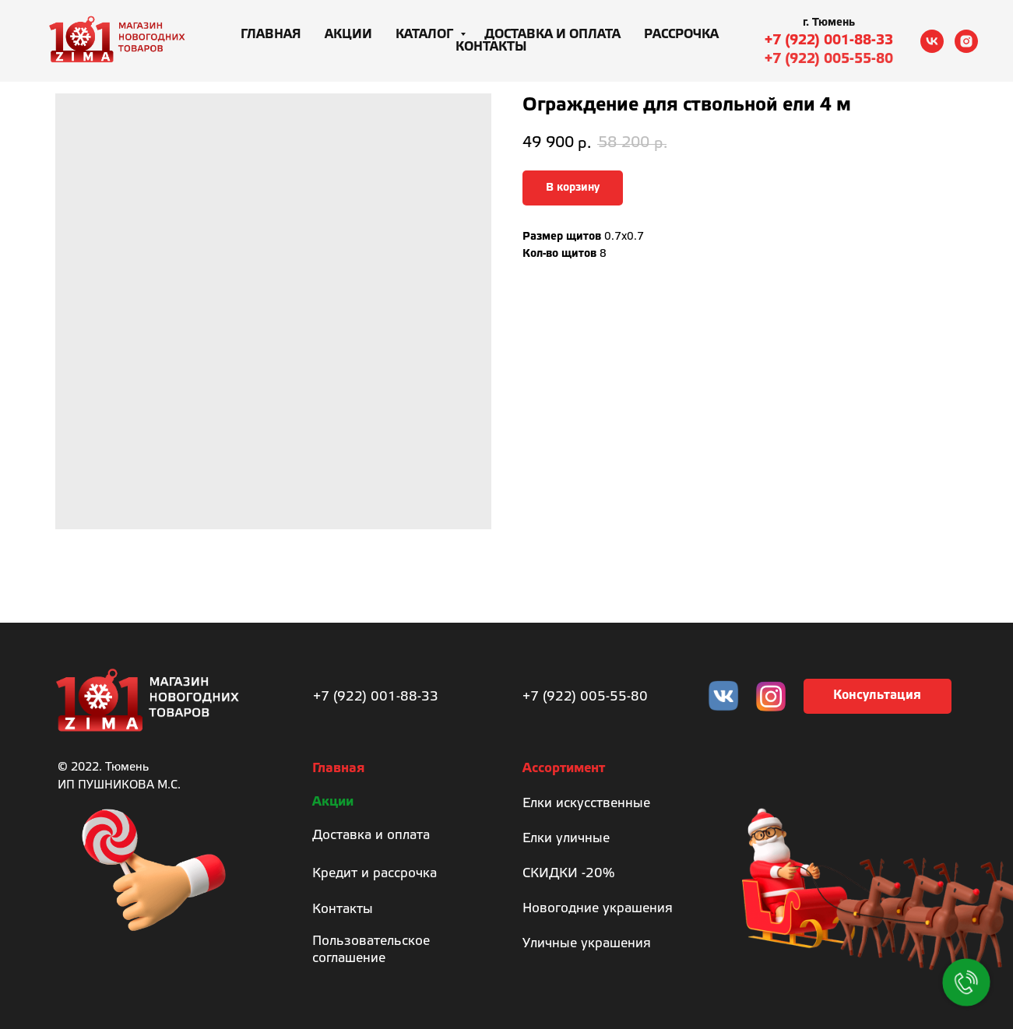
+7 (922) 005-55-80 (829, 59)
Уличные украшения (586, 944)
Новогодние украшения (597, 909)
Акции (348, 34)
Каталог (426, 34)
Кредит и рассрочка (374, 874)
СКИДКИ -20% (568, 874)
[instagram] (966, 41)
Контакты (491, 47)
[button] (877, 696)
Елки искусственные (586, 804)
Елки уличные (566, 839)
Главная (271, 34)
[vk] (932, 41)
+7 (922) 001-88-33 (829, 40)
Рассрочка (681, 34)
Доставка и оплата (552, 34)
